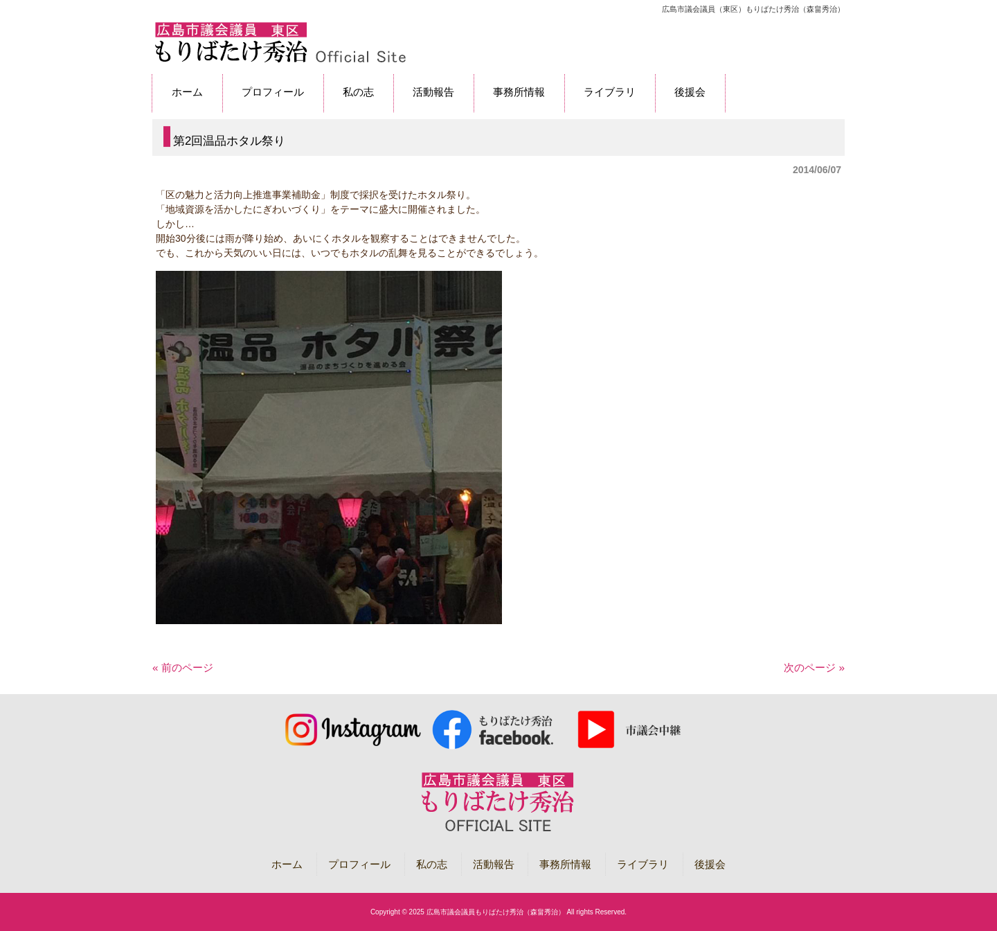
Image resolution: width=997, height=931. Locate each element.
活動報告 (493, 864)
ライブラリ (643, 864)
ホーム (287, 864)
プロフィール (359, 864)
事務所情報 (565, 864)
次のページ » (814, 667)
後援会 (710, 864)
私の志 (431, 864)
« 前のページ (182, 667)
